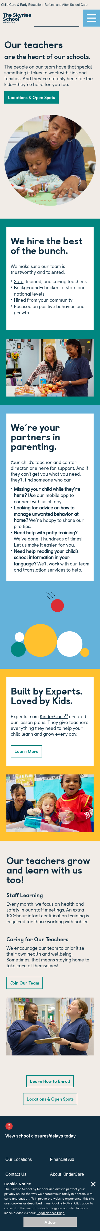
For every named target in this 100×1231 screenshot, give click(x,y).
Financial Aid (62, 1159)
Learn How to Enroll (50, 1081)
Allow (50, 1222)
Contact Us (15, 1174)
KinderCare (54, 716)
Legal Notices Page (51, 1212)
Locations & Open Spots (31, 97)
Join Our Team (24, 982)
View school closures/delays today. (41, 1136)
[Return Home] (17, 18)
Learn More (26, 751)
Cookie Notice (62, 1203)
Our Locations (18, 1159)
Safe (18, 281)
